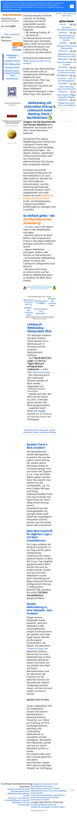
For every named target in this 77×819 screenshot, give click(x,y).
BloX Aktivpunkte (12, 64)
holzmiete (62, 83)
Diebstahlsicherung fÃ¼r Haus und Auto (66, 55)
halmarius (62, 91)
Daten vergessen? (12, 34)
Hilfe (60, 13)
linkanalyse (63, 59)
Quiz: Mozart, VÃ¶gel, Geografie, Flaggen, (66, 96)
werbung (63, 32)
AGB (65, 13)
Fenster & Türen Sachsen (19, 798)
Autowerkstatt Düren (20, 791)
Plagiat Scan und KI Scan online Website (66, 104)
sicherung (62, 51)
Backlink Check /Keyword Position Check (12, 73)
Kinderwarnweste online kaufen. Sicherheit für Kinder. (45, 798)
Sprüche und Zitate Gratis (18, 789)
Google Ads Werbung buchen (43, 805)
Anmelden (29, 227)
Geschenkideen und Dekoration (40, 311)
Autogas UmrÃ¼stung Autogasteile (66, 47)
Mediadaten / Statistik (12, 56)
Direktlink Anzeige (35, 649)
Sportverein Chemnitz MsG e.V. (28, 302)
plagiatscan (63, 100)
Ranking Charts (12, 67)
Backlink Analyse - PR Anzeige (66, 63)
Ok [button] (72, 6)
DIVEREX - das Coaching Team (52, 302)
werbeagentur (63, 75)
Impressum (72, 13)
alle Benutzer (12, 79)
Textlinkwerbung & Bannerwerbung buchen (66, 37)
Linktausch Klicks (12, 61)
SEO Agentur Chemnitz (41, 784)
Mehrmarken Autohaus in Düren (45, 788)
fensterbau (63, 67)
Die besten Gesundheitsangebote (66, 28)
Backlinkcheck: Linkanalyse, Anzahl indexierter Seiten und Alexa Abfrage (39, 431)
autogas (62, 43)
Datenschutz (66, 16)
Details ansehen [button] (18, 9)
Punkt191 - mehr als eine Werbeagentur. (67, 79)
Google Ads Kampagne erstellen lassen (48, 807)
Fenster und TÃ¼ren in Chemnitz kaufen (66, 71)
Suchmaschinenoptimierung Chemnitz (48, 795)
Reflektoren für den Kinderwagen (21, 803)
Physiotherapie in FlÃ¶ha (40, 302)
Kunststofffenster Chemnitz (17, 800)
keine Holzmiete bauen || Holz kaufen (66, 88)
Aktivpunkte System (41, 372)
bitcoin (63, 24)
